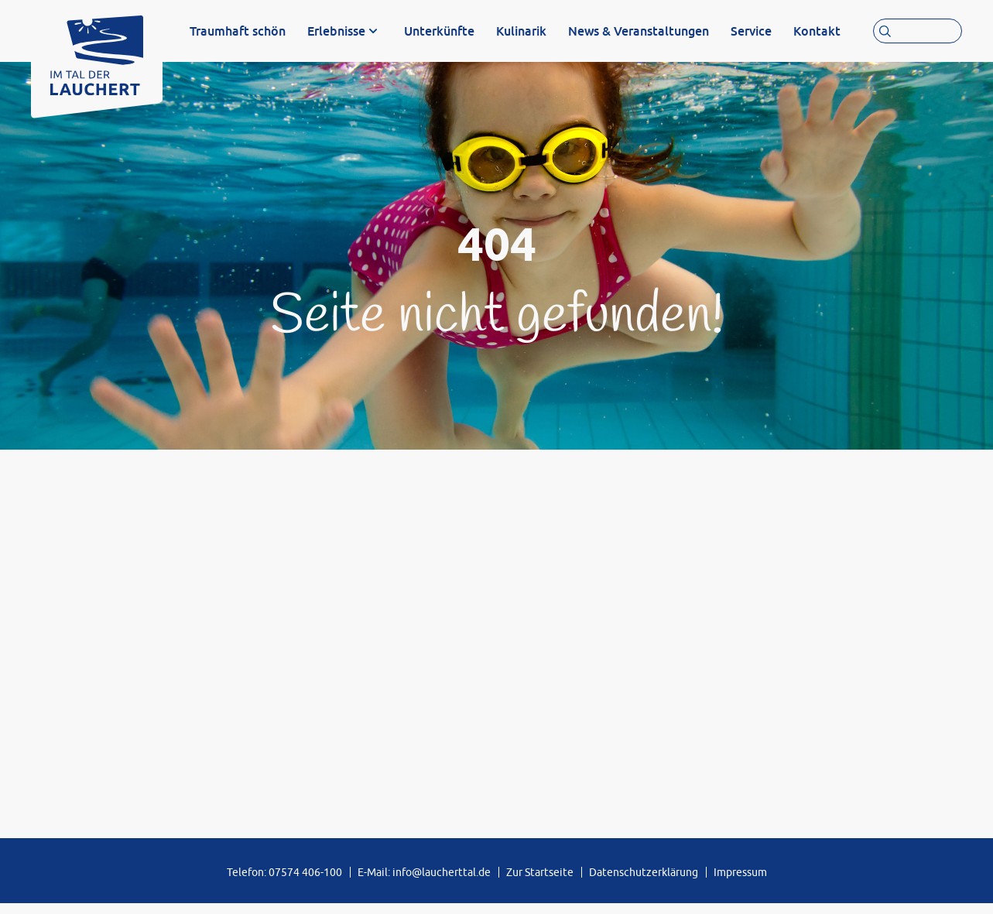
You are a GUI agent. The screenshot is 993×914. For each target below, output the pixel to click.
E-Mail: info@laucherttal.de (424, 882)
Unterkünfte (439, 31)
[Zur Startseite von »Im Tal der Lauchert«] (97, 51)
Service (751, 31)
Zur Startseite (540, 882)
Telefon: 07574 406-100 (284, 882)
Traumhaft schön (238, 31)
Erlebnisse (336, 31)
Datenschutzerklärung (643, 882)
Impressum (740, 882)
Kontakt (817, 31)
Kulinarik (521, 31)
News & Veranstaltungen (638, 31)
